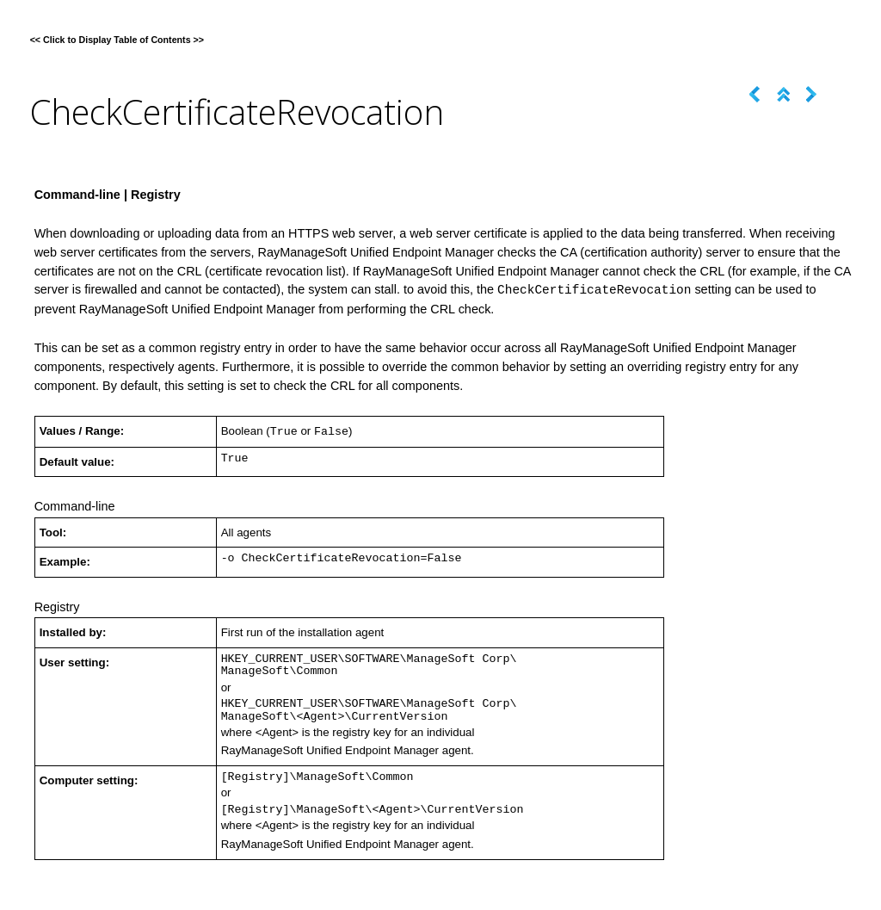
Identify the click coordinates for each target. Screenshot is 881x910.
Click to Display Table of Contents (117, 39)
